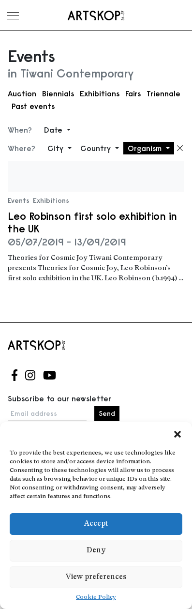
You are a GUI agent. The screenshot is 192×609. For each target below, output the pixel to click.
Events (19, 200)
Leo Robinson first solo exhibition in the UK (92, 222)
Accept (96, 524)
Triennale (163, 93)
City (56, 148)
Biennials (58, 93)
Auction (22, 93)
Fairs (133, 93)
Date (54, 130)
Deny (96, 550)
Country (96, 148)
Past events (33, 106)
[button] (177, 434)
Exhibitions (99, 93)
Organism (146, 148)
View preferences (96, 577)
